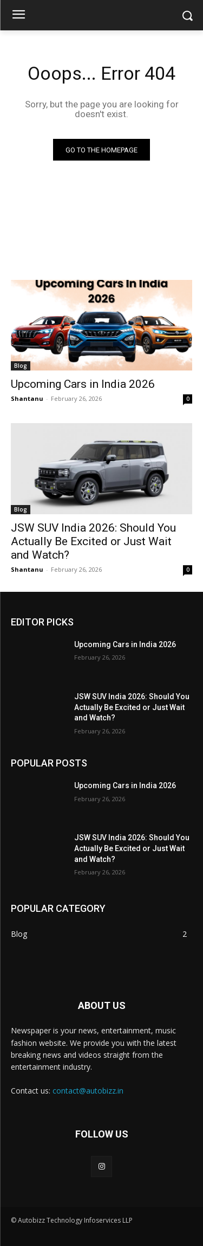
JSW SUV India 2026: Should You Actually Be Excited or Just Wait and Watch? (93, 541)
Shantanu (27, 398)
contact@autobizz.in (88, 1090)
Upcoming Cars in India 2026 (83, 384)
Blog (20, 365)
